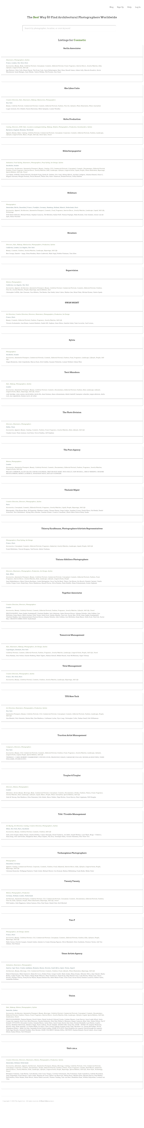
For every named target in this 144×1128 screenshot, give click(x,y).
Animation (9, 162)
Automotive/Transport (30, 168)
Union (72, 996)
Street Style (43, 134)
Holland (56, 207)
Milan (12, 574)
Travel (50, 134)
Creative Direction (12, 100)
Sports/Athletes (11, 172)
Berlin (16, 207)
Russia (42, 968)
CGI (51, 168)
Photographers (19, 60)
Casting (8, 127)
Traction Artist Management (72, 735)
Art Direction (10, 314)
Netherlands (70, 207)
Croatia (22, 968)
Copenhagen (10, 649)
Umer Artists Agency (72, 953)
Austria (8, 968)
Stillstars (72, 193)
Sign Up (120, 7)
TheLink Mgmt (72, 490)
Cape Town (15, 968)
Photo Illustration (82, 106)
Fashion (60, 106)
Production (72, 127)
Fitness (88, 793)
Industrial (53, 546)
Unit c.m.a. (72, 1048)
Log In (138, 7)
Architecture (19, 168)
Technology (10, 212)
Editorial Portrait (58, 66)
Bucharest (9, 130)
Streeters (72, 233)
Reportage (101, 170)
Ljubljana (29, 968)
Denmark (18, 649)
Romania (23, 130)
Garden (82, 1067)
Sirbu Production (72, 119)
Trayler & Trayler (72, 775)
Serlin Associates (72, 48)
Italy (7, 574)
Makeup (33, 100)
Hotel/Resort (90, 1067)
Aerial (16, 793)
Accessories (10, 66)
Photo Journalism (95, 106)
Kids (100, 66)
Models (55, 127)
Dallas (8, 427)
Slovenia (47, 968)
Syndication (10, 1017)
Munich (62, 207)
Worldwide (30, 130)
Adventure (9, 793)
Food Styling (18, 162)
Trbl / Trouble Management (72, 814)
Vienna (67, 968)
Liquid (77, 170)
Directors (15, 127)
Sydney (15, 1010)
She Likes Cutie (72, 88)
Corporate (66, 133)
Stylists (27, 60)
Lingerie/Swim (17, 67)
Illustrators (10, 60)
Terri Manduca (72, 372)
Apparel (8, 133)
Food (66, 66)
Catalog (24, 133)
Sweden (16, 165)
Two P (72, 920)
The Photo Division (72, 412)
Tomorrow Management (72, 635)
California (9, 247)
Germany (43, 207)
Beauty (17, 66)
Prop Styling (46, 162)
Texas (13, 427)
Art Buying (9, 826)
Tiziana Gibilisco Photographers (72, 559)
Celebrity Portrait (30, 66)
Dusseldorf (22, 207)
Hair (20, 100)
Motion (8, 282)
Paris (26, 63)
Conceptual (40, 66)
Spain (62, 968)
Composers (10, 747)
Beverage (27, 793)
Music (25, 134)
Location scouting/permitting (36, 127)
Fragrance (72, 66)
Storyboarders (82, 127)
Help (129, 7)
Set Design (54, 162)
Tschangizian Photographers (72, 853)
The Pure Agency (72, 450)
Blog (111, 7)
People (30, 134)
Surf (49, 290)
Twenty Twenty (72, 881)
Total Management (72, 666)
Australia (9, 1010)
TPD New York (72, 696)
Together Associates (72, 593)
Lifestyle (9, 67)
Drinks (76, 793)
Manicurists (41, 100)
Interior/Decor (81, 66)
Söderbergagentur (72, 151)
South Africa (55, 968)
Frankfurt (36, 207)
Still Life (25, 67)
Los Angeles (23, 247)
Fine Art (66, 106)
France (8, 63)
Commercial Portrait (31, 106)
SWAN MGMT (72, 303)
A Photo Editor (44, 1101)
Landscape (99, 133)
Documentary (87, 168)
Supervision (72, 270)
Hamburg (50, 207)
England (16, 130)
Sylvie (72, 340)
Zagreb (72, 968)
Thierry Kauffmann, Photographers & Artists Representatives (72, 528)
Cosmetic (48, 66)
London (14, 63)
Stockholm (9, 165)
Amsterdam (10, 207)
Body (21, 66)
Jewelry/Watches (92, 66)
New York (20, 63)
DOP (20, 127)
